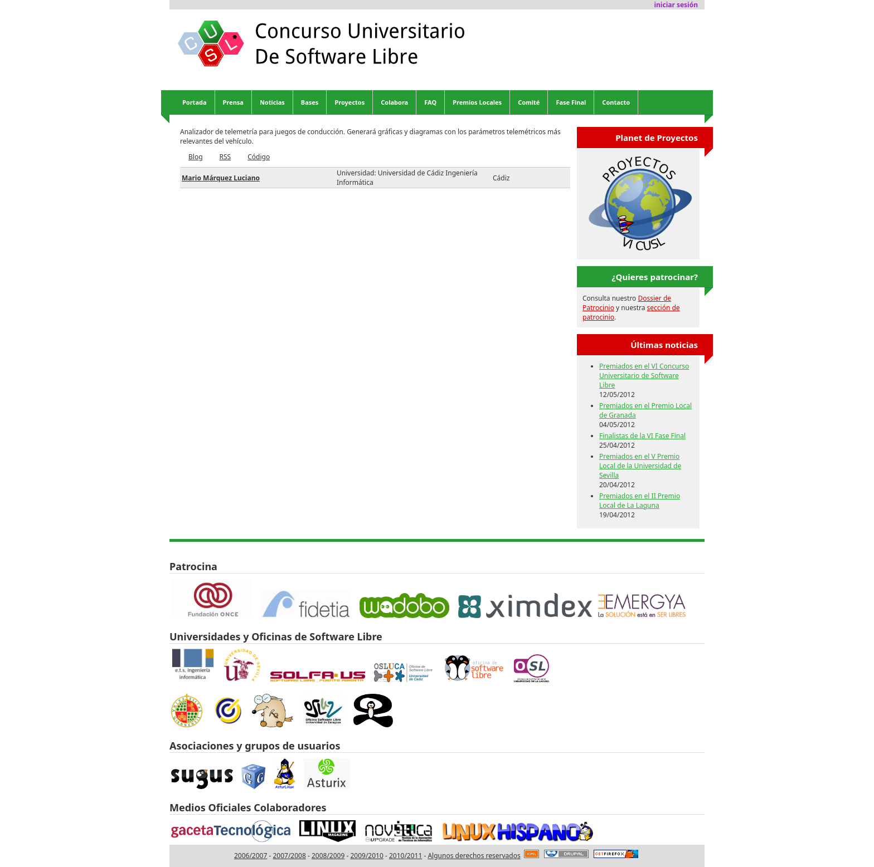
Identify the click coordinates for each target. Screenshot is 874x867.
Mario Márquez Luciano (221, 178)
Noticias (272, 102)
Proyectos (349, 102)
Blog (195, 156)
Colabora (394, 102)
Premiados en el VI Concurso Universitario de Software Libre (644, 375)
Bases (310, 102)
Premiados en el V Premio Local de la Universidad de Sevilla (640, 466)
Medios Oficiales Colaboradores (247, 807)
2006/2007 (250, 855)
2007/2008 (289, 855)
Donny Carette (468, 549)
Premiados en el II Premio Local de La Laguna (639, 500)
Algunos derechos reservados (474, 855)
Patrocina (193, 566)
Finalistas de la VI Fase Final (642, 435)
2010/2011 (405, 855)
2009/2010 (366, 855)
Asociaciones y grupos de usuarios (254, 745)
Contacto (616, 102)
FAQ (430, 102)
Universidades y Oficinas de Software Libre (275, 636)
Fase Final (571, 102)
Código (258, 156)
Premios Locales (477, 102)
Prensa (233, 102)
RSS (225, 156)
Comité (529, 102)
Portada (194, 102)
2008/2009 (328, 855)
